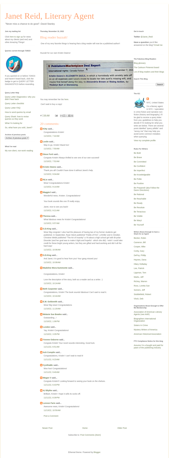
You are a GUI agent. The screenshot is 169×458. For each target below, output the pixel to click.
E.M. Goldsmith (50, 302)
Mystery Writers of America (145, 330)
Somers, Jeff (139, 290)
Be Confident (139, 166)
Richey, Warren (140, 281)
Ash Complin (49, 352)
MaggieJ (47, 192)
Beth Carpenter (50, 289)
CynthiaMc (48, 365)
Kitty (45, 129)
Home (84, 428)
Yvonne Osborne (51, 340)
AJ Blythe (47, 390)
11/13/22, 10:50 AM (52, 410)
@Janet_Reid (147, 37)
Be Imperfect (139, 170)
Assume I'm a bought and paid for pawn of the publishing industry (148, 346)
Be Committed (140, 162)
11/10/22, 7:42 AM (51, 136)
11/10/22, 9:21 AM (51, 210)
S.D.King (47, 229)
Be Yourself (139, 225)
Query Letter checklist (14, 103)
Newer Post (47, 428)
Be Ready (138, 203)
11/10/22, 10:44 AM (52, 296)
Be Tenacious (140, 212)
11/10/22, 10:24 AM (52, 283)
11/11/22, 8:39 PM (51, 397)
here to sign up (16, 37)
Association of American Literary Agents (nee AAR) (148, 313)
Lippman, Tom (140, 273)
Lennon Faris (49, 403)
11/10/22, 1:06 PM (51, 321)
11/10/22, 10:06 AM (52, 250)
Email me (158, 45)
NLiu (45, 179)
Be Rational (139, 194)
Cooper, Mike (139, 246)
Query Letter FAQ (12, 108)
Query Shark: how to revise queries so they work (17, 117)
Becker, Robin (140, 238)
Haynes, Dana (140, 260)
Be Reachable (140, 199)
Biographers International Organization (145, 320)
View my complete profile (145, 140)
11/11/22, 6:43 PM (51, 385)
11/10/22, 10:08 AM (52, 262)
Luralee (46, 327)
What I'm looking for (13, 123)
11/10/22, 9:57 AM (51, 223)
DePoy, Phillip (140, 255)
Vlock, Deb (138, 299)
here (66, 99)
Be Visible (138, 216)
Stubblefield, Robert (142, 294)
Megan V (47, 378)
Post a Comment (51, 416)
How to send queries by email (18, 112)
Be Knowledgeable (142, 175)
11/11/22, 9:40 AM (51, 372)
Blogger (97, 452)
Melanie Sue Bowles (52, 314)
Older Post (122, 428)
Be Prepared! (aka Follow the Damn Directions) (146, 189)
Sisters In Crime (141, 325)
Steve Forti (48, 154)
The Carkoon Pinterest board (146, 67)
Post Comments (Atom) (90, 435)
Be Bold (137, 153)
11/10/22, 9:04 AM (51, 174)
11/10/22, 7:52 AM (51, 161)
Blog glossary (140, 63)
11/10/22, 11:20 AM (52, 309)
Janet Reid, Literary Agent (49, 16)
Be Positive (139, 183)
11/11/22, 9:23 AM (51, 359)
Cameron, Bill (140, 242)
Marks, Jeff (138, 277)
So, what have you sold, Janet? (18, 127)
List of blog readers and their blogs (149, 72)
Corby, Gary (139, 251)
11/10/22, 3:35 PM (51, 334)
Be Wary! (138, 220)
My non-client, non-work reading (19, 150)
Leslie (46, 141)
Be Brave (138, 157)
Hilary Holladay (140, 264)
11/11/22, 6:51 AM (51, 347)
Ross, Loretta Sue (142, 286)
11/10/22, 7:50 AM (51, 149)
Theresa (47, 216)
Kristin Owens (49, 167)
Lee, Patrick (139, 268)
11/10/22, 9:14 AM (51, 187)
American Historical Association (147, 334)
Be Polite (138, 179)
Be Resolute (139, 207)
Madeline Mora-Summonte (55, 268)
